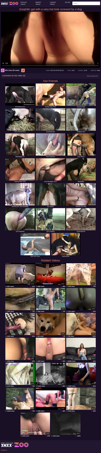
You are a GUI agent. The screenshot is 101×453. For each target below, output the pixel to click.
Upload (67, 2)
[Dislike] (23, 70)
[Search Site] (98, 3)
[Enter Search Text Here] (86, 3)
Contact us (4, 450)
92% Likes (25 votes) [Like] (10, 70)
